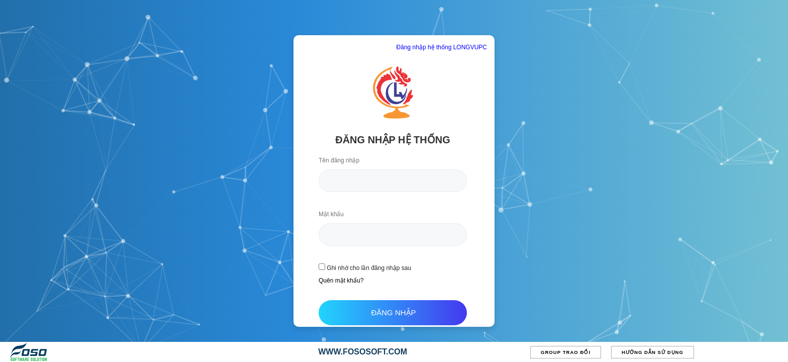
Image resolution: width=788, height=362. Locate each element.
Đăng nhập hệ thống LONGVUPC (442, 47)
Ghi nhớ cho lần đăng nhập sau (365, 267)
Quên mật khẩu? (341, 280)
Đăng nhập (393, 312)
